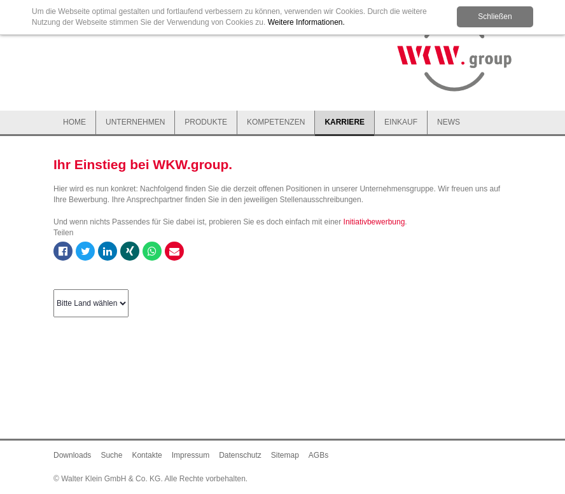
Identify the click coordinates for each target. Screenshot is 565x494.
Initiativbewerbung (374, 221)
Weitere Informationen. (306, 22)
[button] (135, 123)
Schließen (495, 16)
